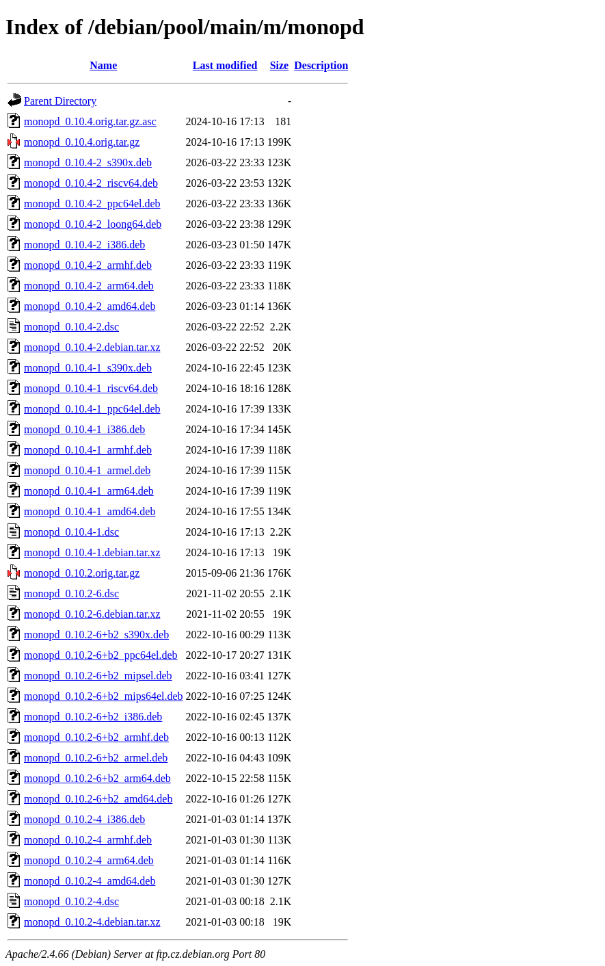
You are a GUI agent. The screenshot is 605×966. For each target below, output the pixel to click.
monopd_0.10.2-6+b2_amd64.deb (98, 799)
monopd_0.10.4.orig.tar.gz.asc (90, 121)
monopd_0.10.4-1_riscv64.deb (91, 388)
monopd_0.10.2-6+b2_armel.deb (95, 757)
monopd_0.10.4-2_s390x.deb (88, 162)
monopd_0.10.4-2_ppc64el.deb (92, 203)
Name (103, 65)
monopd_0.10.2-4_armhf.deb (88, 840)
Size (279, 65)
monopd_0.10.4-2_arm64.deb (89, 285)
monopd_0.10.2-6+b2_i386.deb (93, 716)
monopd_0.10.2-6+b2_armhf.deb (96, 737)
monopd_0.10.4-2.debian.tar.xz (92, 347)
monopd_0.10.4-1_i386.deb (84, 429)
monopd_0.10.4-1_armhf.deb (88, 450)
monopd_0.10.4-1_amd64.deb (89, 511)
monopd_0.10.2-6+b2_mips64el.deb (103, 696)
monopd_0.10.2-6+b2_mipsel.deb (98, 675)
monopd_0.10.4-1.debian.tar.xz (92, 552)
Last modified (225, 65)
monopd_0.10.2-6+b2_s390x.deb (96, 634)
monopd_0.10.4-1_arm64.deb (89, 491)
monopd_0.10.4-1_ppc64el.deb (92, 409)
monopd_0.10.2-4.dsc (71, 901)
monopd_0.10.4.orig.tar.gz (81, 142)
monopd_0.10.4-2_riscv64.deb (91, 183)
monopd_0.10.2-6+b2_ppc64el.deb (101, 655)
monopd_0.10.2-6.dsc (71, 593)
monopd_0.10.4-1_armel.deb (87, 470)
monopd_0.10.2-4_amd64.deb (89, 881)
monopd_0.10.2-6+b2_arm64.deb (97, 778)
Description (321, 65)
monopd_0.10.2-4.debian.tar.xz (92, 922)
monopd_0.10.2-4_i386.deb (84, 819)
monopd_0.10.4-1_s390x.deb (88, 368)
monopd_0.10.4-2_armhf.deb (88, 265)
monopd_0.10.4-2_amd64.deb (89, 306)
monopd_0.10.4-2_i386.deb (84, 244)
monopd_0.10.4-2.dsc (71, 326)
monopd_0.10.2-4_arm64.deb (89, 860)
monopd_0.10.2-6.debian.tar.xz (92, 614)
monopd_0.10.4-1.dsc (71, 532)
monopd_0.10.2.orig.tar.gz (81, 573)
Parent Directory (60, 101)
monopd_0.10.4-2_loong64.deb (92, 224)
